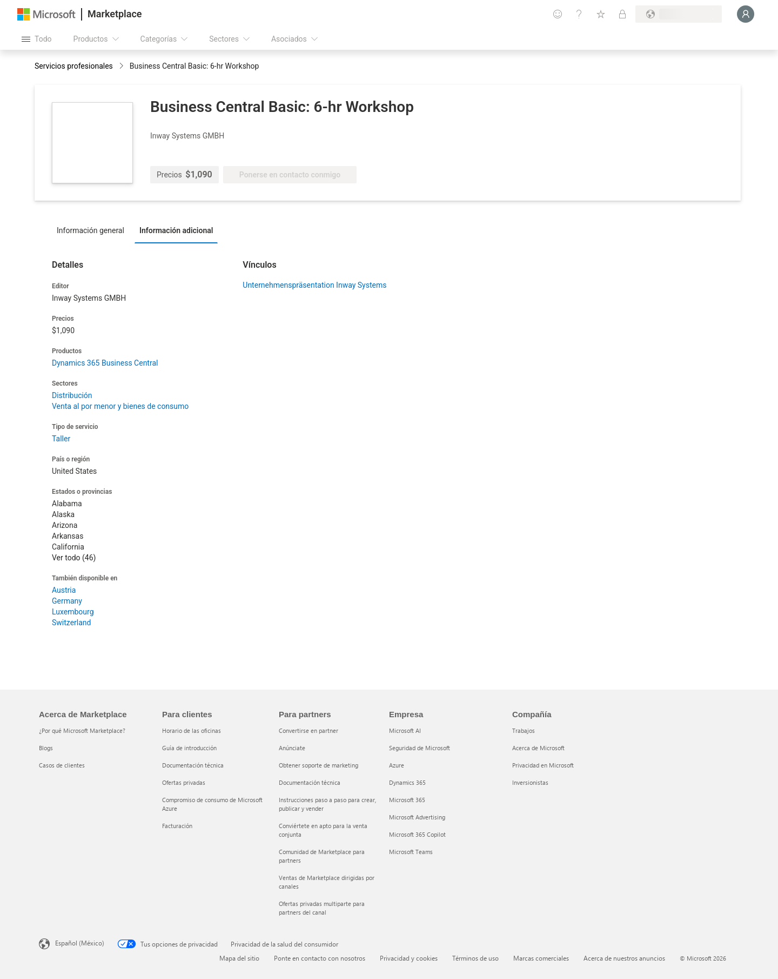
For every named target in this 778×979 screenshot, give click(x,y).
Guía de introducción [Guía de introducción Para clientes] (189, 748)
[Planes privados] (622, 14)
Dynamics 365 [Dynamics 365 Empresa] (407, 782)
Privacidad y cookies (409, 958)
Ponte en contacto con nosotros (319, 958)
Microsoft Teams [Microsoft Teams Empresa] (411, 852)
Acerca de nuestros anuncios (624, 958)
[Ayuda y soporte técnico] (579, 14)
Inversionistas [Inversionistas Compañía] (530, 782)
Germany (67, 601)
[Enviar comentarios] (557, 14)
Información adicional (176, 230)
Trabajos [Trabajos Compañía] (523, 730)
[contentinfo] (122, 66)
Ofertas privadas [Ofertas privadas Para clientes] (183, 782)
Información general (90, 230)
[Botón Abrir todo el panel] (36, 39)
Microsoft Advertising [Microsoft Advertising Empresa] (417, 817)
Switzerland (71, 622)
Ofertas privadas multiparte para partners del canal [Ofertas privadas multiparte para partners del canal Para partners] (322, 907)
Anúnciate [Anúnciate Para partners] (292, 748)
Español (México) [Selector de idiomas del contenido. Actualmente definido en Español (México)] (79, 942)
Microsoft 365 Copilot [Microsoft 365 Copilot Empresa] (417, 834)
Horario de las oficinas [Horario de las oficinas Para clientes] (191, 730)
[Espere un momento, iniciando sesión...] (745, 14)
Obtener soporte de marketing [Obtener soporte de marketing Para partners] (318, 765)
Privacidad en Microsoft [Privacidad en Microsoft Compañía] (543, 765)
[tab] (93, 230)
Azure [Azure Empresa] (396, 765)
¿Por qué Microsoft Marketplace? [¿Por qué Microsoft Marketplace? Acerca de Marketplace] (82, 730)
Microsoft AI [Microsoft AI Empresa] (405, 730)
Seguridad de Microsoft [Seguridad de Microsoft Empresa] (419, 748)
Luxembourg (73, 611)
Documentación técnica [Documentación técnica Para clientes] (193, 765)
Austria (64, 590)
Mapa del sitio (239, 958)
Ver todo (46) (74, 557)
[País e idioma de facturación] (678, 14)
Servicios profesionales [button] (74, 66)
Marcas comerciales (541, 958)
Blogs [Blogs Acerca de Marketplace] (46, 748)
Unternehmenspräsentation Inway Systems (314, 285)
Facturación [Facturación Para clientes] (177, 826)
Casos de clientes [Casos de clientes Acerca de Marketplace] (62, 765)
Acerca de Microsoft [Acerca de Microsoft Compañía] (538, 748)
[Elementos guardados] (600, 14)
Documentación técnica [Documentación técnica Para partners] (309, 782)
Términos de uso (475, 958)
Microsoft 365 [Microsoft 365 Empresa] (407, 800)
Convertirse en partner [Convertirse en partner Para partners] (308, 730)
